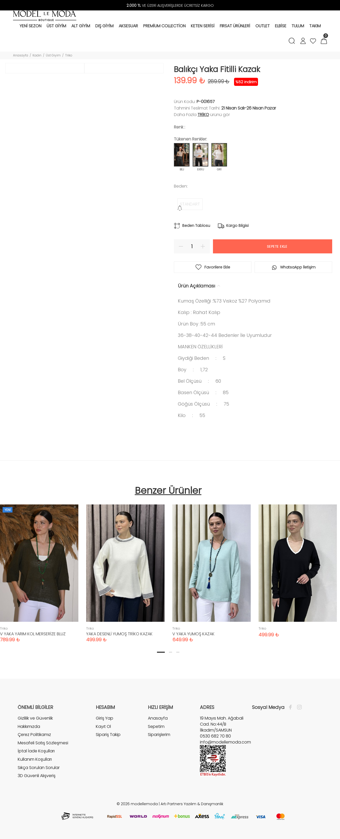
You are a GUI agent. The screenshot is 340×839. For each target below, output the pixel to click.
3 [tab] (177, 652)
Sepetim (156, 726)
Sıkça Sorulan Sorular (39, 768)
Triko (68, 55)
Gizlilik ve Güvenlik (35, 718)
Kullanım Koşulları (35, 759)
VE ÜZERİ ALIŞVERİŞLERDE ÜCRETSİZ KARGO (170, 5)
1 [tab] (161, 652)
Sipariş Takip (108, 735)
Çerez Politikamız (34, 735)
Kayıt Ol (103, 726)
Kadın (37, 55)
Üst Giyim (53, 55)
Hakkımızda (29, 726)
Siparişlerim (159, 735)
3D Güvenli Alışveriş (36, 776)
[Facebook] (291, 707)
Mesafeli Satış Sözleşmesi (43, 743)
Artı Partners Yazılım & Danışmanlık (192, 803)
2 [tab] (170, 652)
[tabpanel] (125, 568)
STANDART (190, 204)
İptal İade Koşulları (36, 751)
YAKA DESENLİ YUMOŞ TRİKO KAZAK (119, 634)
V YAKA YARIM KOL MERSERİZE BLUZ (33, 634)
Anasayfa (20, 55)
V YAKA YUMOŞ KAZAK (193, 634)
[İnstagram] (298, 707)
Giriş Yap (104, 718)
